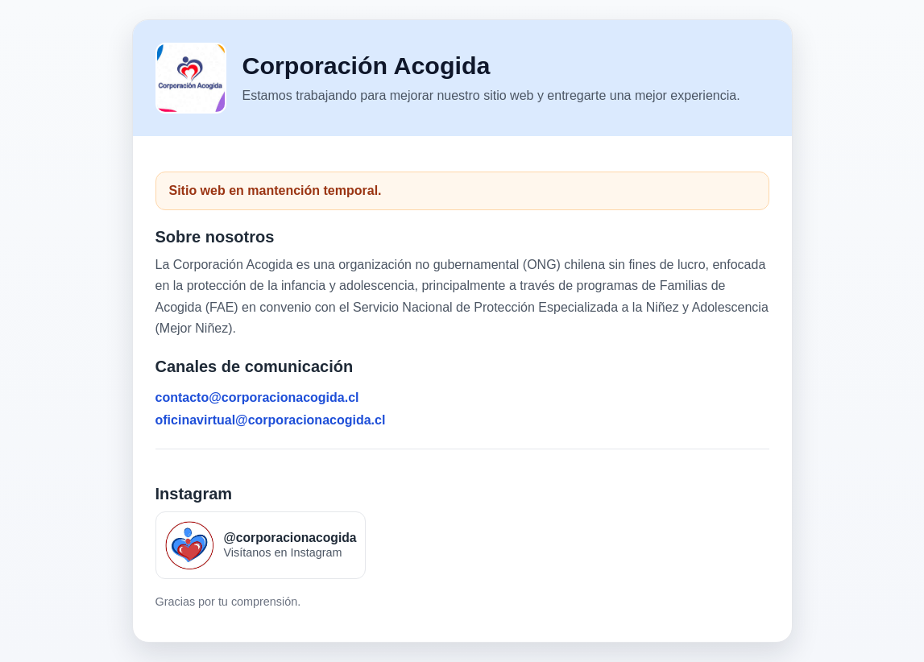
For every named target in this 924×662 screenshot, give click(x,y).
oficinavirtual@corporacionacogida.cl (270, 420)
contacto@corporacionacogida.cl (257, 397)
